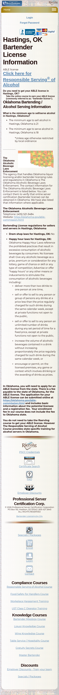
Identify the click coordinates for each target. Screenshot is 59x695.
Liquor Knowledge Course (29, 626)
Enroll (29, 546)
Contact (29, 572)
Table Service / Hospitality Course (29, 640)
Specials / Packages (29, 534)
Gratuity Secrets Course (29, 648)
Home (7, 9)
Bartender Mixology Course (29, 619)
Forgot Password (29, 22)
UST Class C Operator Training (29, 608)
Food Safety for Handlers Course (30, 594)
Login (29, 17)
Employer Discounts (29, 491)
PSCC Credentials (29, 451)
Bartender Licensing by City (29, 516)
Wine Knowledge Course (29, 633)
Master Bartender (29, 655)
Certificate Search (29, 465)
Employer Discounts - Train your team (29, 669)
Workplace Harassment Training (29, 601)
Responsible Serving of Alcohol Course (29, 586)
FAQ (29, 478)
